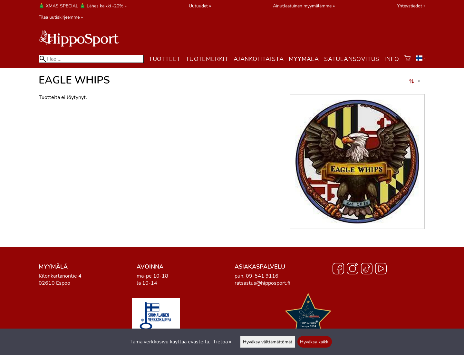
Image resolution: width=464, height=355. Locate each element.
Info (391, 59)
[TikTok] (366, 269)
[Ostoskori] (407, 59)
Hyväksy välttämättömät (267, 342)
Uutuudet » (200, 6)
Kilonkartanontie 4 (60, 276)
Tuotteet (164, 59)
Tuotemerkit (207, 59)
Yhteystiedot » (411, 6)
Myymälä (304, 59)
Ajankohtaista (259, 59)
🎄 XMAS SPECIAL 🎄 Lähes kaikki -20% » (83, 6)
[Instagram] (352, 269)
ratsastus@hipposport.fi (262, 283)
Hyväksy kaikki (314, 342)
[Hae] (91, 59)
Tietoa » (222, 341)
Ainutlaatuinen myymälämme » (304, 6)
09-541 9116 (262, 276)
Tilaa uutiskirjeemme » (61, 17)
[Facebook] (338, 269)
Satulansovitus (351, 59)
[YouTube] (381, 269)
